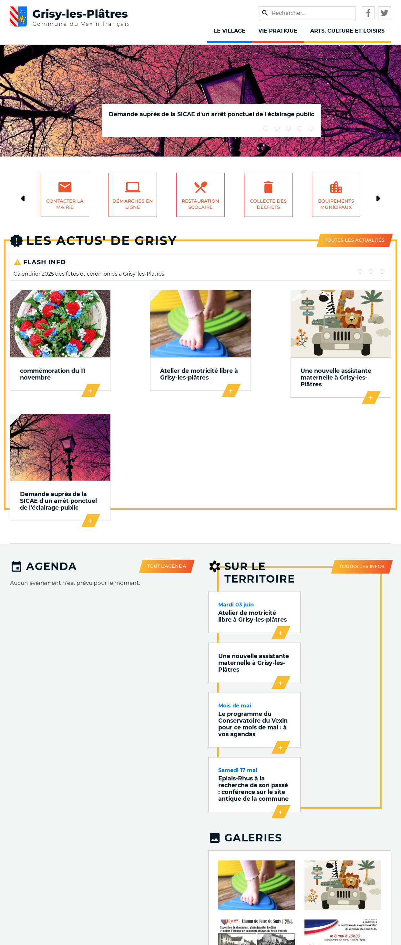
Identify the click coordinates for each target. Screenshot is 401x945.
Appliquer (265, 12)
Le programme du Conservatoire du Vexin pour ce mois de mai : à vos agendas (250, 555)
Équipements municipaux (336, 204)
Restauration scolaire (200, 204)
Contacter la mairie (65, 204)
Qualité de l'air (269, 889)
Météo (281, 908)
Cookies (366, 899)
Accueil (367, 860)
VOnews (278, 870)
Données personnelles (346, 876)
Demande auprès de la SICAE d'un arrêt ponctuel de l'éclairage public (211, 114)
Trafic (281, 880)
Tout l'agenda (166, 441)
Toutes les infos (362, 440)
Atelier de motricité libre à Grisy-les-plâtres (147, 369)
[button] (256, 658)
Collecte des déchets (268, 204)
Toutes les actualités (355, 240)
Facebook (368, 12)
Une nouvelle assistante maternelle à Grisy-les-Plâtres (248, 369)
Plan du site (361, 915)
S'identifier (362, 923)
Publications (272, 861)
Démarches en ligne (132, 204)
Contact (366, 907)
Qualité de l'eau (268, 898)
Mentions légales (354, 868)
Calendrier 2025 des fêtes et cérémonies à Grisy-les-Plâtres (89, 274)
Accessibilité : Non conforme (351, 887)
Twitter (384, 12)
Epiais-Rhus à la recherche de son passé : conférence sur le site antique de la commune (346, 559)
